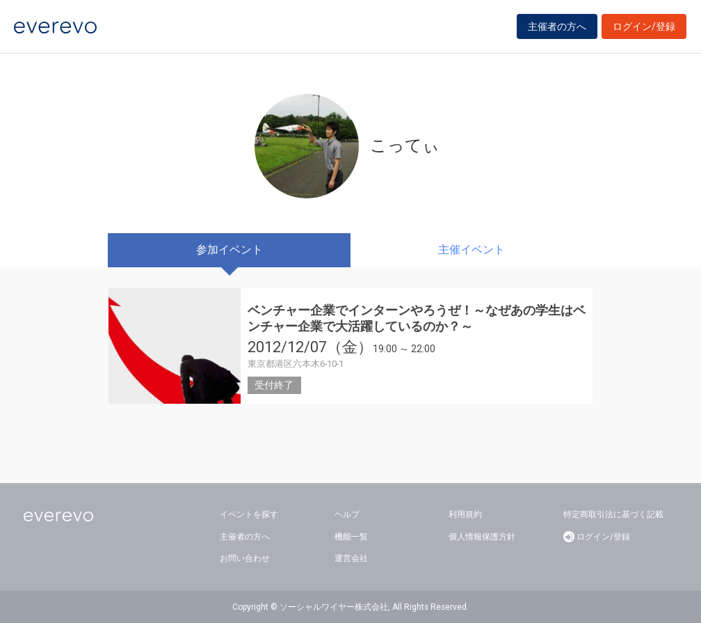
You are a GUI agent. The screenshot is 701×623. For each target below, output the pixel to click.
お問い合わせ (245, 558)
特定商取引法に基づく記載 (613, 514)
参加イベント (229, 249)
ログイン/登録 (644, 29)
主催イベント (471, 249)
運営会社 (351, 558)
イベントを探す (249, 514)
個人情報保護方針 (482, 537)
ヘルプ (347, 514)
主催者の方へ (557, 29)
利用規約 (465, 514)
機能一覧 (351, 537)
